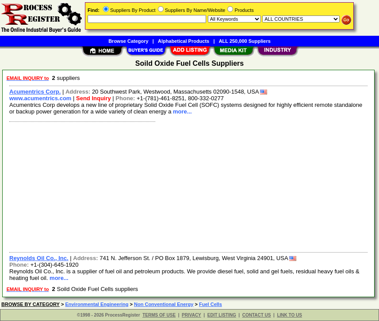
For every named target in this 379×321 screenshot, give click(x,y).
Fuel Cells (210, 304)
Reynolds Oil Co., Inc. (39, 258)
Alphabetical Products (183, 41)
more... (182, 111)
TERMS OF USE (159, 315)
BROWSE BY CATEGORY (30, 304)
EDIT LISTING (221, 315)
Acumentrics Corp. (35, 91)
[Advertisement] (189, 186)
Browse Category (128, 41)
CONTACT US (256, 315)
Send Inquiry (93, 98)
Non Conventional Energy (163, 304)
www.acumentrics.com (40, 98)
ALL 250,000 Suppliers (245, 41)
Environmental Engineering (96, 304)
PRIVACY (191, 315)
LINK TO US (289, 315)
